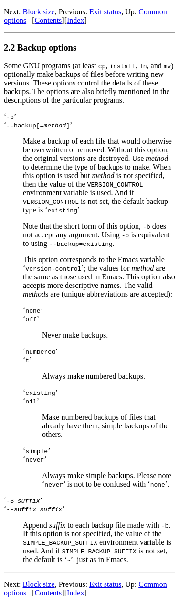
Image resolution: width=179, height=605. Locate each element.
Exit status (105, 12)
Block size (39, 12)
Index (75, 20)
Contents (48, 20)
